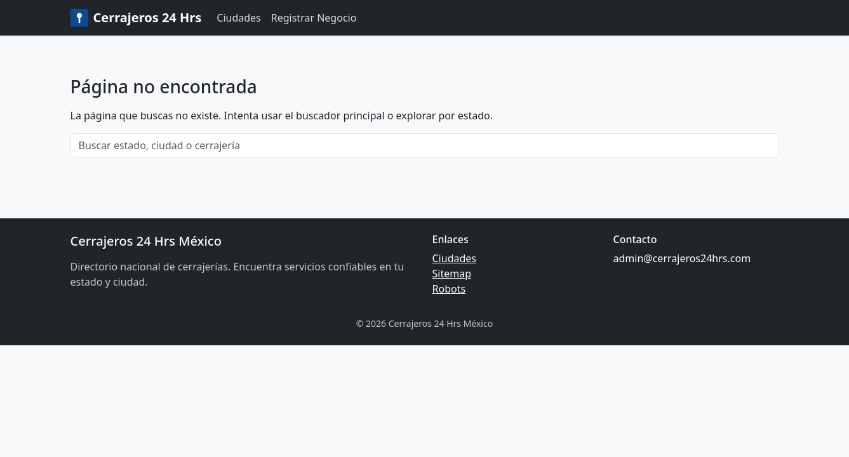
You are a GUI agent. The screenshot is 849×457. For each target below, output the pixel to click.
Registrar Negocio (314, 18)
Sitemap (452, 274)
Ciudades (238, 18)
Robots (449, 289)
